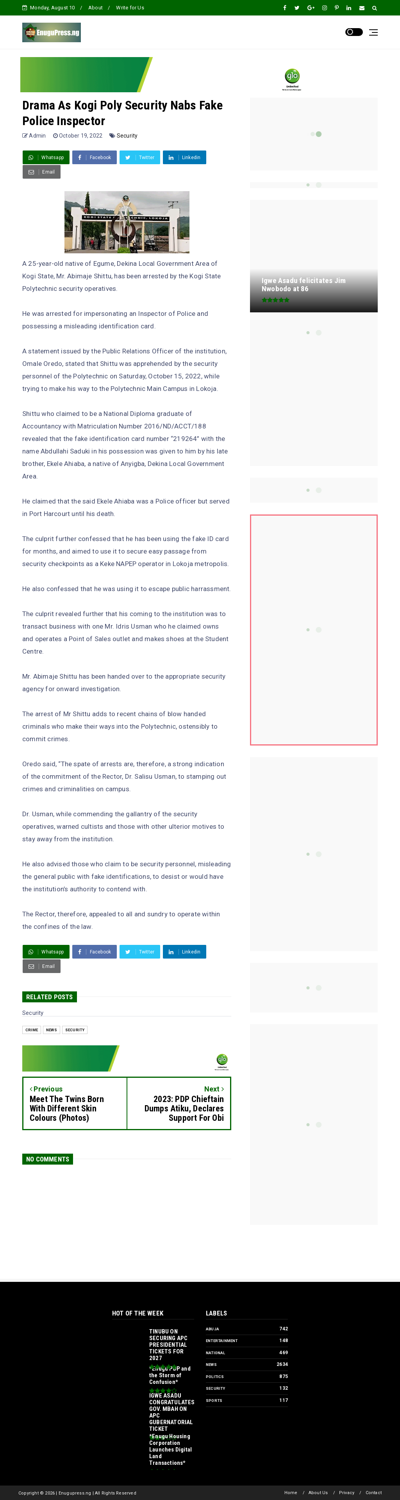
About (95, 8)
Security (127, 136)
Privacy (346, 1493)
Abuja (212, 1329)
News (51, 1030)
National (215, 1353)
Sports (214, 1400)
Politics (215, 1377)
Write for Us (130, 8)
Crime (31, 1030)
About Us (318, 1493)
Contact (374, 1493)
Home (291, 1493)
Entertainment (222, 1341)
